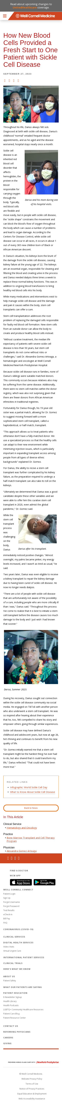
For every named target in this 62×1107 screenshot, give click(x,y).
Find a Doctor (19, 870)
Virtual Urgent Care (12, 950)
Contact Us (10, 1026)
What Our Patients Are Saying (22, 987)
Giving (7, 1043)
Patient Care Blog (11, 1013)
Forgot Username (11, 902)
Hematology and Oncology (22, 827)
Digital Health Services (18, 942)
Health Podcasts (11, 1005)
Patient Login (9, 893)
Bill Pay (6, 918)
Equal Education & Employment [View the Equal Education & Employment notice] (31, 1093)
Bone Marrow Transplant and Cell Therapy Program (31, 839)
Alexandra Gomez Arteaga (22, 851)
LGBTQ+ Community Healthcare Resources (23, 1009)
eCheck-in (7, 914)
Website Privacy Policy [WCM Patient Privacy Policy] (31, 1078)
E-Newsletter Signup (12, 997)
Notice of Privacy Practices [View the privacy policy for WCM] (32, 1088)
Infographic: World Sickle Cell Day (28, 787)
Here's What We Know (17, 969)
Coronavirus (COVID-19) (18, 929)
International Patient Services (23, 957)
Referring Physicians (16, 1031)
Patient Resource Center (14, 1017)
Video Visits (8, 946)
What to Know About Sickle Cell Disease (32, 792)
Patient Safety (9, 980)
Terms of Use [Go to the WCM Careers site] (32, 1083)
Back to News (31, 807)
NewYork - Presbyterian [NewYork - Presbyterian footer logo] (31, 1062)
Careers (8, 1037)
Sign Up (6, 898)
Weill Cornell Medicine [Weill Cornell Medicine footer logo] (31, 1055)
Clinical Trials (12, 963)
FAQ (5, 922)
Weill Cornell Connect (18, 889)
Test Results (8, 910)
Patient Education (15, 993)
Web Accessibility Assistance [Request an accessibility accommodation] (32, 1098)
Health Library (10, 1001)
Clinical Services (14, 936)
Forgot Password (11, 906)
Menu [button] (5, 16)
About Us (9, 976)
